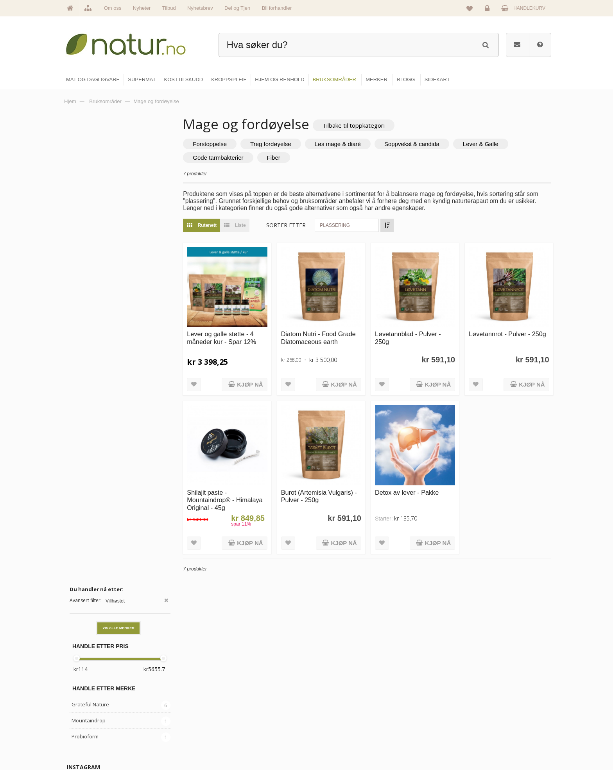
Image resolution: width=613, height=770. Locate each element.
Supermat (327, 690)
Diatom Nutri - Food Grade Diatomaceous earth (320, 337)
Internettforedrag (417, 707)
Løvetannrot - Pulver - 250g (508, 333)
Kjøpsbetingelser (496, 724)
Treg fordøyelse (273, 144)
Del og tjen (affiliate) (420, 724)
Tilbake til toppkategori (357, 125)
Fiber (276, 157)
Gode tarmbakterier (221, 157)
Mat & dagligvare (334, 674)
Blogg (406, 674)
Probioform (85, 272)
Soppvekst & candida (415, 144)
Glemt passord (494, 690)
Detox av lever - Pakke (408, 490)
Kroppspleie (329, 724)
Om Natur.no (247, 690)
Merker (241, 707)
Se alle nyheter (249, 724)
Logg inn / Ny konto (499, 674)
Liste (236, 225)
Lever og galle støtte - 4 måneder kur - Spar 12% (224, 337)
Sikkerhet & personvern (503, 741)
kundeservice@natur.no (140, 719)
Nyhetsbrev (200, 8)
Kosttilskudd (329, 707)
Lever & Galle (484, 144)
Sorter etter (289, 225)
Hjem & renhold (333, 741)
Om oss (113, 8)
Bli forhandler (277, 8)
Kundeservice (493, 707)
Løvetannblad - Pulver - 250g (409, 337)
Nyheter (142, 8)
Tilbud (169, 8)
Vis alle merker (118, 164)
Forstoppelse (213, 144)
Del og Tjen (237, 8)
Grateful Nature (90, 240)
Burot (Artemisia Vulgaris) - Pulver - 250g (321, 494)
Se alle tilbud (247, 741)
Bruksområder (414, 690)
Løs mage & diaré (340, 144)
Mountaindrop (89, 256)
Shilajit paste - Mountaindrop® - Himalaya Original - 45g (227, 498)
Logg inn (488, 10)
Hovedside (245, 674)
